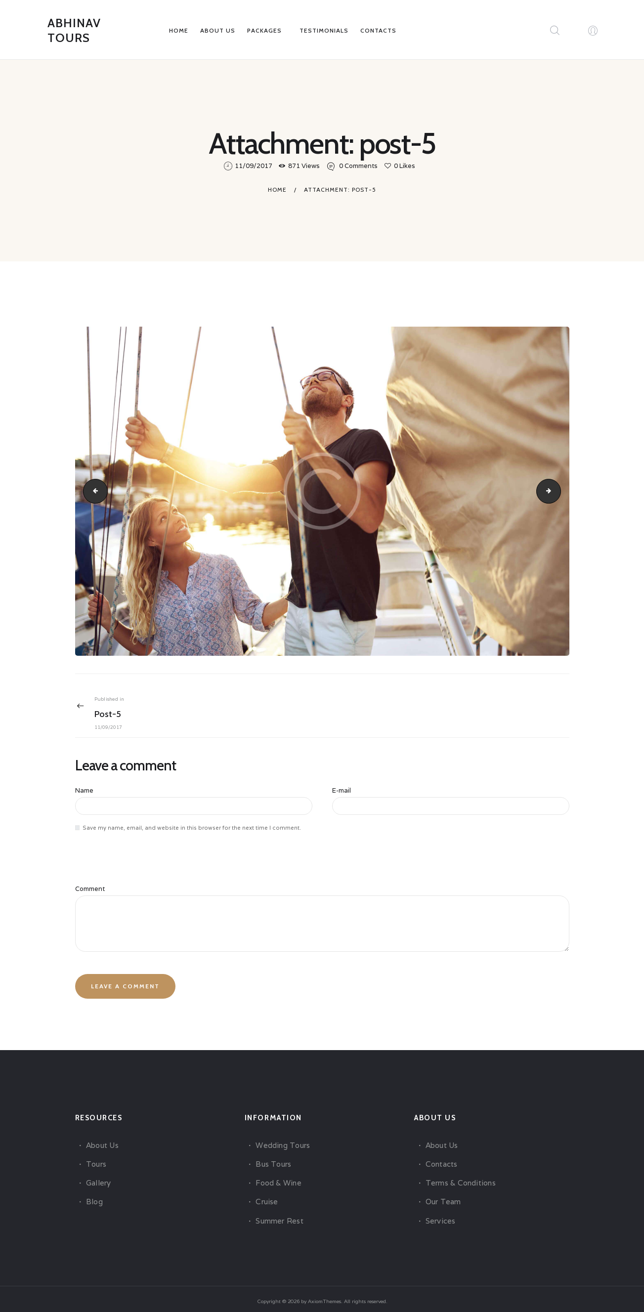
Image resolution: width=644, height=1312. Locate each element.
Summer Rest (279, 1216)
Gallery (98, 1178)
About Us (102, 1140)
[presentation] (143, 866)
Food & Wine (278, 1178)
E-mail (341, 791)
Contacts (441, 1159)
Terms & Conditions (460, 1178)
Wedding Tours (282, 1140)
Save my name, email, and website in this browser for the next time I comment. (192, 827)
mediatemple (92, 491)
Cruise (266, 1197)
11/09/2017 (253, 167)
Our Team (443, 1197)
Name (84, 791)
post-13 (558, 491)
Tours (96, 1159)
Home (277, 190)
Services (440, 1216)
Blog (94, 1197)
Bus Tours (273, 1159)
